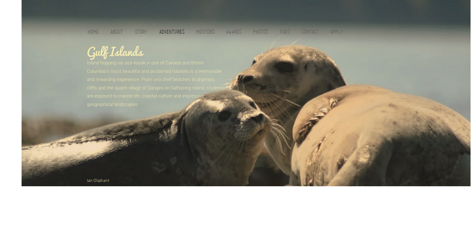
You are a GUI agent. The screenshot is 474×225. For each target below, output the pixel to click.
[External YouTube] (141, 147)
